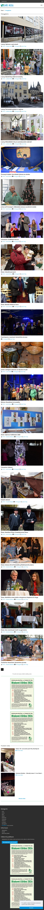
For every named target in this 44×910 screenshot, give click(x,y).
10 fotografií (17, 46)
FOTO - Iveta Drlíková (7, 274)
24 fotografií (16, 469)
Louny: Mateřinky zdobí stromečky (12, 77)
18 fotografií (18, 599)
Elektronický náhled (5, 833)
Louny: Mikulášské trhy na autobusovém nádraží (16, 142)
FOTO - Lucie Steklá (6, 371)
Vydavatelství (4, 830)
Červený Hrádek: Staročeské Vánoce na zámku (15, 174)
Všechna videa (22, 798)
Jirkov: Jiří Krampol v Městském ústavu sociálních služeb (18, 207)
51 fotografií (5, 339)
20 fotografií (16, 371)
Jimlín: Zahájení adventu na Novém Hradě (14, 369)
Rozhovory (4, 817)
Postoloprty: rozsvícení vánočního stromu (14, 337)
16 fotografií (16, 209)
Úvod (2, 10)
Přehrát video (19, 750)
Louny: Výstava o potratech (9, 44)
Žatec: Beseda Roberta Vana (10, 304)
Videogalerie (4, 823)
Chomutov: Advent (7, 467)
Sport (3, 814)
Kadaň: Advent (5, 500)
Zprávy (3, 812)
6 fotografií (16, 176)
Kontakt (3, 831)
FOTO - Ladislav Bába (7, 46)
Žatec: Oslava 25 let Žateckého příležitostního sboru (17, 565)
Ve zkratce (4, 822)
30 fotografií (16, 241)
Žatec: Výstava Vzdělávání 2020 (10, 435)
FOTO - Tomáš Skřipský (7, 501)
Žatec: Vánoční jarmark (8, 272)
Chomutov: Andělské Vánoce (10, 239)
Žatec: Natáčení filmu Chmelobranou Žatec (14, 532)
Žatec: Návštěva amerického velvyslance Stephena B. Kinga (19, 597)
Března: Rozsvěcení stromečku (10, 402)
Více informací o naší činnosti (10, 842)
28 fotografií (17, 274)
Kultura (3, 816)
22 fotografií (17, 78)
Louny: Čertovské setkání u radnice (12, 109)
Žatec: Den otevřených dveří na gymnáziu (14, 630)
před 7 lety (23, 46)
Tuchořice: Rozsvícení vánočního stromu (13, 662)
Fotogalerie (8, 10)
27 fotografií (16, 404)
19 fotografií (17, 111)
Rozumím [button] (31, 907)
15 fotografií (18, 632)
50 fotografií (18, 436)
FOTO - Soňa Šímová (7, 176)
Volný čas (4, 820)
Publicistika (4, 819)
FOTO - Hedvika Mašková (8, 436)
